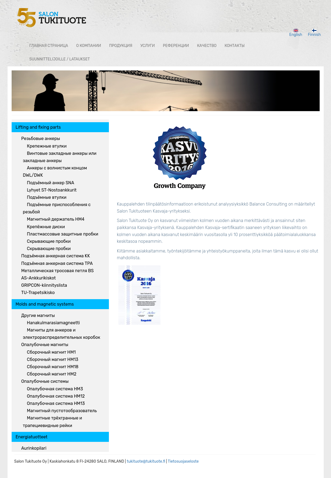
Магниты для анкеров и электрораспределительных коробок (61, 333)
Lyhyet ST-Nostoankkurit (52, 190)
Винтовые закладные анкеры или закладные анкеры (59, 157)
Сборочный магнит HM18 (53, 366)
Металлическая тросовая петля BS (57, 270)
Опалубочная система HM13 (56, 403)
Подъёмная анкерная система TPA (57, 263)
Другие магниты (38, 315)
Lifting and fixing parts (38, 127)
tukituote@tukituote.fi (146, 461)
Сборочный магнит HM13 (52, 359)
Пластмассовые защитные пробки (62, 234)
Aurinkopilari (33, 448)
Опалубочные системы (45, 381)
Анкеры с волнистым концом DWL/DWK (55, 171)
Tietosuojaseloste (183, 461)
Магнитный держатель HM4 (56, 219)
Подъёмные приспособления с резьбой (57, 208)
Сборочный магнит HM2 (51, 374)
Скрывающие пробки (49, 241)
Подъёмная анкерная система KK (55, 255)
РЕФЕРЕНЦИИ (176, 45)
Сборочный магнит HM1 (51, 352)
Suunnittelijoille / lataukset (59, 59)
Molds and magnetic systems (45, 304)
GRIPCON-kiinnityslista (44, 285)
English (295, 33)
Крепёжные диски (46, 226)
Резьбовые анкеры (40, 138)
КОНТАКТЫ (235, 45)
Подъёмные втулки (46, 197)
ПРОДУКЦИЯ (120, 45)
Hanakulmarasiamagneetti (53, 322)
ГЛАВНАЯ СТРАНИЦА (48, 45)
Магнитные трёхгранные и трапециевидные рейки (52, 421)
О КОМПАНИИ (88, 45)
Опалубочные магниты (44, 344)
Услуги (147, 45)
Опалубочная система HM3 (55, 388)
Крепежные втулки (47, 146)
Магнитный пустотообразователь (62, 410)
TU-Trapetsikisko (38, 292)
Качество (206, 45)
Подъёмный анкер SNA (50, 182)
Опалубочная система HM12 (56, 396)
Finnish (314, 33)
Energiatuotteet (32, 436)
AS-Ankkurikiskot (38, 278)
